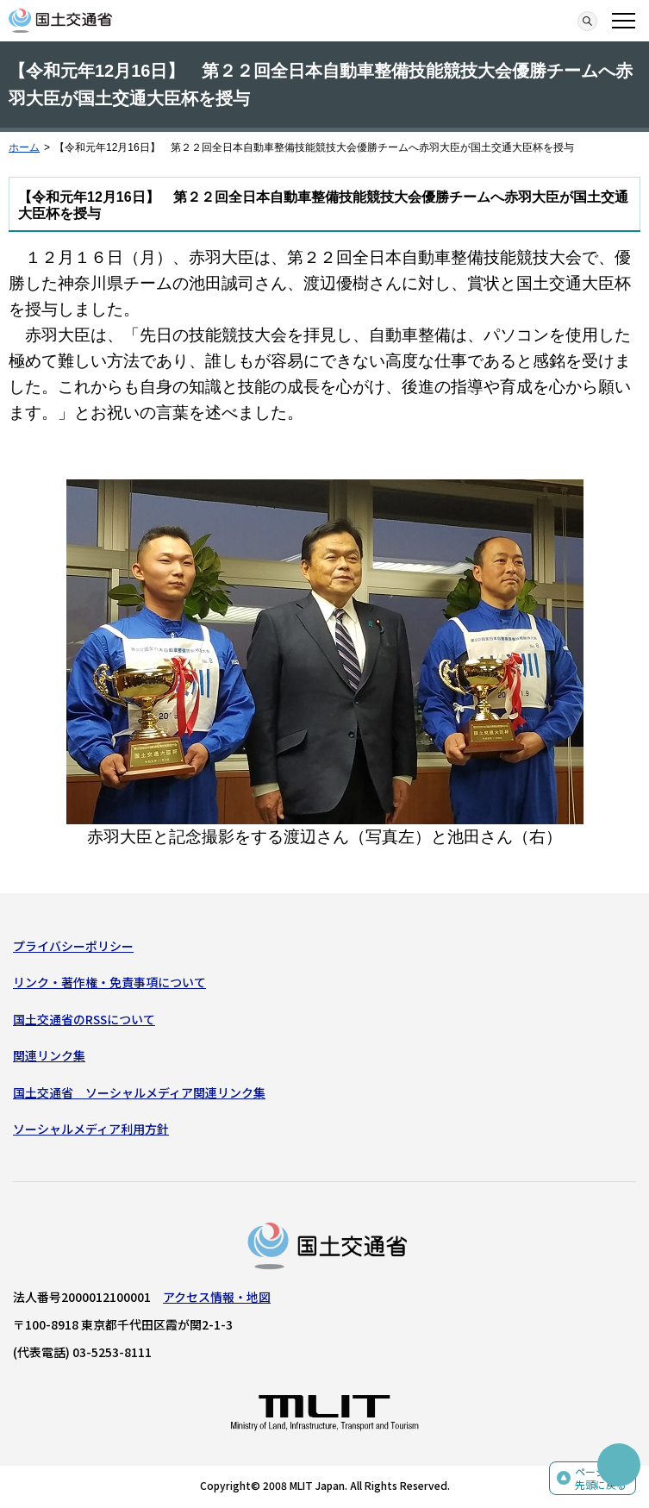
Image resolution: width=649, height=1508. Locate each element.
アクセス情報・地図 (217, 1296)
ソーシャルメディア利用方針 (91, 1128)
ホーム (24, 147)
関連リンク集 (49, 1055)
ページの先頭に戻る (601, 1478)
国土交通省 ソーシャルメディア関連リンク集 (139, 1092)
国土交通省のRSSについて (84, 1019)
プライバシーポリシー (73, 945)
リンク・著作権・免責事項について (109, 982)
